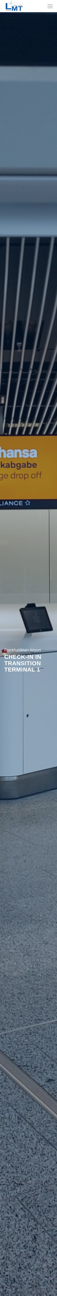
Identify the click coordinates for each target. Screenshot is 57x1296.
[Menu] (48, 6)
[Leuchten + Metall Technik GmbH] (23, 6)
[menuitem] (48, 6)
